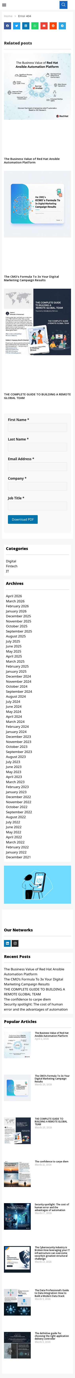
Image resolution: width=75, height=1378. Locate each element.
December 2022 (18, 799)
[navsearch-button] (63, 6)
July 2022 (13, 824)
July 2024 (13, 703)
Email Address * (21, 461)
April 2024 (14, 718)
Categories (17, 550)
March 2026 (15, 603)
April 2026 (14, 598)
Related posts (18, 45)
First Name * (18, 422)
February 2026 (17, 608)
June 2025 (14, 648)
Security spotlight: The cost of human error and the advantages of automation (52, 1209)
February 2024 (17, 728)
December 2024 (18, 678)
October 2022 (16, 809)
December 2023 (18, 738)
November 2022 (18, 804)
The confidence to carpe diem (27, 1001)
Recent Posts (17, 958)
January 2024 (16, 734)
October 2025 (16, 628)
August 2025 (16, 638)
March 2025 (15, 663)
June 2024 (14, 708)
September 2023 (19, 754)
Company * (17, 480)
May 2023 (13, 774)
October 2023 (16, 748)
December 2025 (18, 618)
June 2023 (14, 769)
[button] (4, 6)
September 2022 (19, 814)
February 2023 (17, 789)
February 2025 (17, 668)
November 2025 (18, 623)
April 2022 (14, 839)
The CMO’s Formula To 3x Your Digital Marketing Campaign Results (31, 280)
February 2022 (17, 849)
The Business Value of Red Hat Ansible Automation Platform (32, 162)
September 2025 (19, 633)
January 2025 (16, 673)
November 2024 (18, 683)
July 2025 (13, 643)
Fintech (11, 568)
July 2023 (13, 764)
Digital (11, 563)
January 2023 (16, 794)
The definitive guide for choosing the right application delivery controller (52, 1338)
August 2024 (16, 698)
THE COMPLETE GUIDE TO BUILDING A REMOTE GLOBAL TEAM (37, 398)
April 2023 (14, 779)
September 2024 (19, 693)
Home (8, 18)
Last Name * (18, 441)
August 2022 (16, 819)
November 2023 (18, 744)
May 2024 (13, 713)
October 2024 (16, 688)
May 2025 (13, 653)
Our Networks (18, 932)
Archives (14, 585)
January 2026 (16, 613)
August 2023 (16, 759)
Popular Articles (20, 1023)
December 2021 (18, 859)
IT (7, 573)
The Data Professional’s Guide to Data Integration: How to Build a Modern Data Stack (52, 1295)
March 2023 (15, 784)
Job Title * (16, 500)
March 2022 (15, 844)
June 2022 (14, 829)
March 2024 (15, 723)
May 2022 (13, 834)
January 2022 (16, 854)
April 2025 (14, 658)
